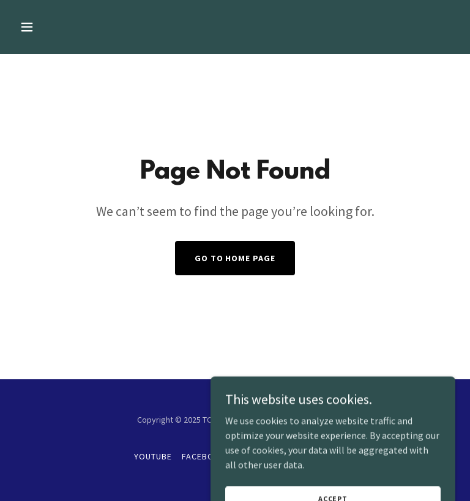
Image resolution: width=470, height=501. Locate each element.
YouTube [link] (153, 456)
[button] (65, 27)
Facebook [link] (204, 456)
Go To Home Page (235, 258)
